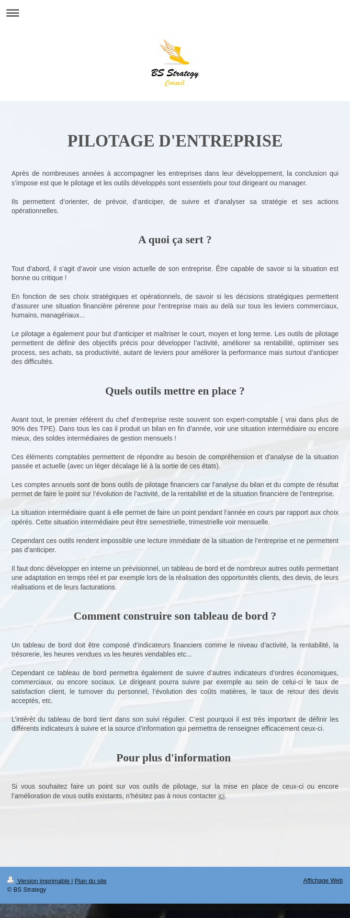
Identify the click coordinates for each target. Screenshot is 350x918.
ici (221, 796)
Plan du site (91, 880)
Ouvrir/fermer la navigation (175, 12)
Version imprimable (39, 880)
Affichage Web (323, 880)
